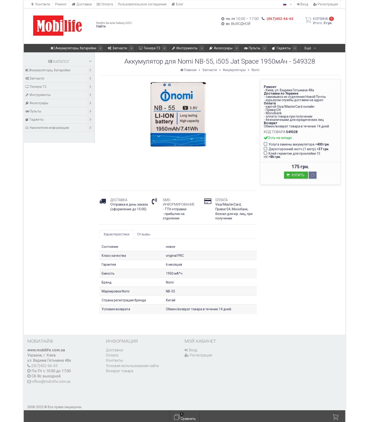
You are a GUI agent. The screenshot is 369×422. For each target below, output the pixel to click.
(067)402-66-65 (44, 366)
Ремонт (61, 4)
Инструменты (172, 48)
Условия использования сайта (132, 366)
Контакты (114, 360)
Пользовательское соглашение (142, 4)
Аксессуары (205, 48)
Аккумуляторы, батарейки (68, 48)
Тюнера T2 (139, 48)
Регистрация (325, 4)
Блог (178, 4)
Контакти (40, 4)
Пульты (234, 48)
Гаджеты (261, 48)
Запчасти (109, 48)
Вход (302, 4)
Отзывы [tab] (143, 234)
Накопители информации (301, 48)
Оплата (105, 4)
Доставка (82, 4)
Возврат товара (119, 371)
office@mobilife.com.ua (51, 381)
